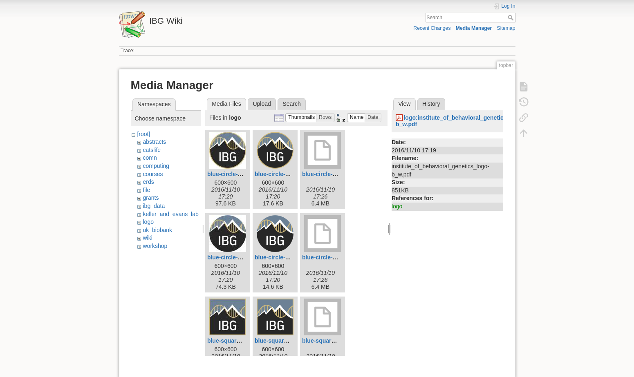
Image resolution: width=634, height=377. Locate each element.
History (431, 103)
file (146, 190)
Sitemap (506, 28)
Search (511, 17)
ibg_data (154, 206)
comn (150, 157)
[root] (143, 134)
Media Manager (474, 28)
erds (148, 181)
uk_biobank (157, 230)
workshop (155, 246)
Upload (262, 103)
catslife (152, 150)
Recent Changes (431, 28)
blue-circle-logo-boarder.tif (338, 174)
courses (153, 174)
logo (148, 222)
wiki (147, 237)
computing (156, 166)
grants (151, 197)
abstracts (154, 141)
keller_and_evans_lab (170, 214)
